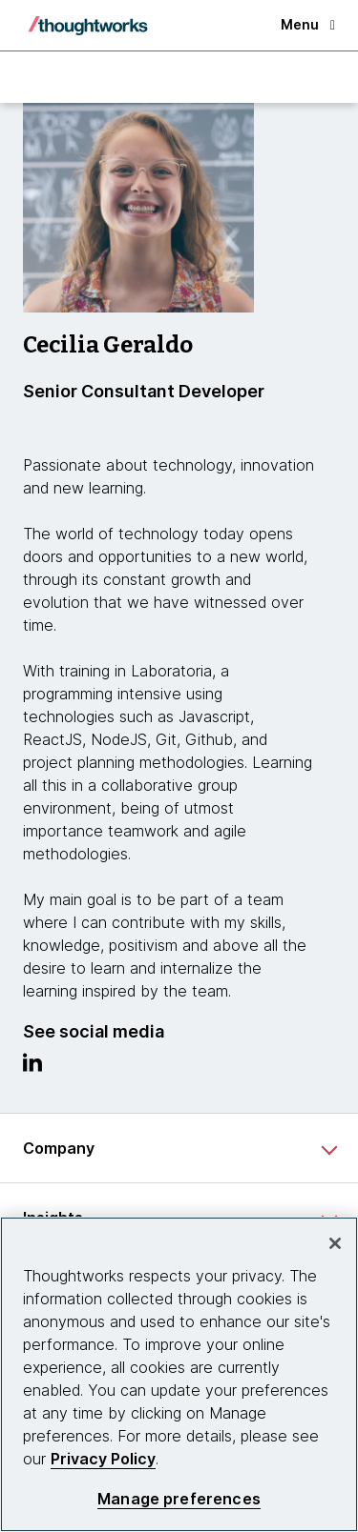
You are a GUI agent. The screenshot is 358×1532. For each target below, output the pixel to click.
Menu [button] (308, 24)
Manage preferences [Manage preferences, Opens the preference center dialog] (179, 1499)
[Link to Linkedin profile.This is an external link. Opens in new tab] (32, 1067)
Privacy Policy (103, 1458)
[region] (179, 1374)
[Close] (335, 1243)
